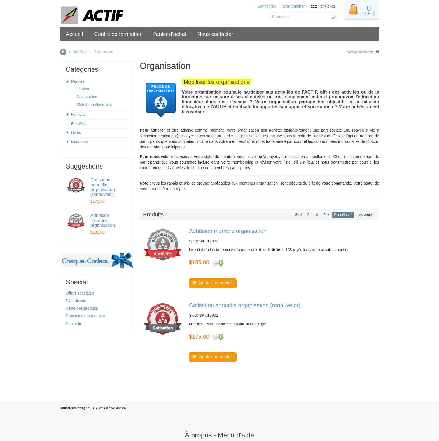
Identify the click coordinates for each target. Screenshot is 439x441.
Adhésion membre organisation (228, 231)
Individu (82, 89)
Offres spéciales (80, 293)
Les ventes (365, 215)
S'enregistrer (293, 6)
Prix (326, 215)
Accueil (74, 34)
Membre (80, 52)
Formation (79, 114)
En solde (73, 323)
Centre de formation (117, 34)
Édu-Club (78, 124)
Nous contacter (215, 34)
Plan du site (76, 300)
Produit (312, 215)
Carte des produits (82, 308)
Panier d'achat (169, 34)
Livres (76, 132)
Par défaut (341, 215)
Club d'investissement (94, 104)
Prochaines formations (85, 316)
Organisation (86, 97)
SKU (298, 215)
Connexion (266, 6)
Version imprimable (360, 51)
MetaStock (79, 142)
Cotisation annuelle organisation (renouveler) (244, 305)
